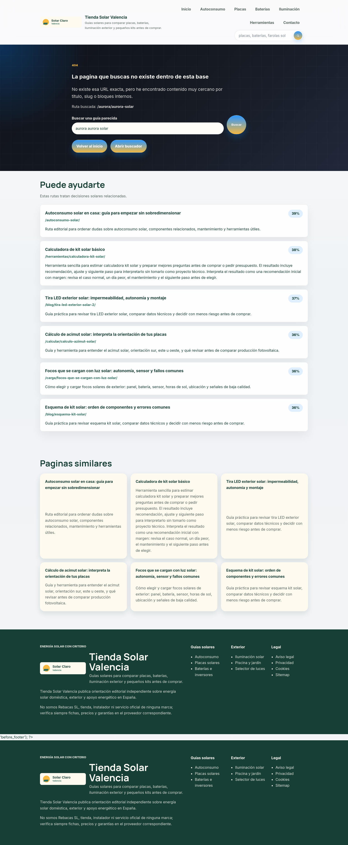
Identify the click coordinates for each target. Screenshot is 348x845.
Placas (240, 9)
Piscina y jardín (248, 662)
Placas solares (207, 662)
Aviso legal (285, 656)
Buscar (236, 124)
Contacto (291, 22)
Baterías (262, 9)
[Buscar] (298, 35)
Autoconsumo (212, 9)
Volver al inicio (89, 146)
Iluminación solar (249, 656)
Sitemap (282, 674)
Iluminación (289, 9)
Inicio (186, 9)
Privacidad (285, 662)
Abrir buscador (128, 146)
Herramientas (262, 22)
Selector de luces (250, 668)
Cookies (282, 668)
